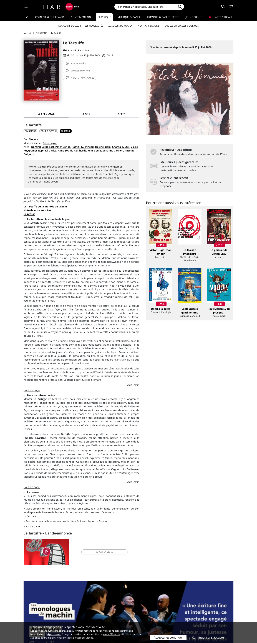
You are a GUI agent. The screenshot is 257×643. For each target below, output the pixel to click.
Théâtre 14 (69, 50)
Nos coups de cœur (69, 25)
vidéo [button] (100, 552)
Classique (104, 17)
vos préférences (111, 634)
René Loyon (50, 143)
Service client (85, 609)
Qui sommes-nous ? (35, 609)
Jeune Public (194, 17)
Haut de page (32, 390)
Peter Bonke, (63, 146)
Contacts (29, 621)
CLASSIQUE (30, 131)
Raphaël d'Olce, (47, 150)
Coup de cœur (49, 131)
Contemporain (81, 17)
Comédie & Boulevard (49, 17)
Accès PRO (137, 617)
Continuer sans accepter (208, 637)
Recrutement (31, 613)
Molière (33, 139)
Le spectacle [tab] (46, 113)
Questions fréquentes (90, 613)
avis (78, 70)
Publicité (136, 613)
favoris (80, 77)
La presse (29, 214)
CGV (79, 617)
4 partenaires (54, 634)
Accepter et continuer (168, 637)
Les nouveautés (94, 25)
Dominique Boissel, (43, 146)
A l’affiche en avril (148, 25)
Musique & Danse (129, 17)
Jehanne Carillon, (113, 150)
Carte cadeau (220, 17)
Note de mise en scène (37, 210)
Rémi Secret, (95, 150)
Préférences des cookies (91, 621)
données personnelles (99, 617)
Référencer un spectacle (145, 609)
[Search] (145, 7)
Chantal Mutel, (121, 146)
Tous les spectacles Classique (181, 25)
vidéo (75, 63)
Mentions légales (34, 617)
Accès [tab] (121, 114)
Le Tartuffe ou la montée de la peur (45, 206)
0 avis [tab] (86, 114)
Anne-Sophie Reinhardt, (72, 150)
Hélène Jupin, (103, 146)
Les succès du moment (120, 25)
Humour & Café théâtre (163, 17)
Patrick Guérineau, (83, 146)
